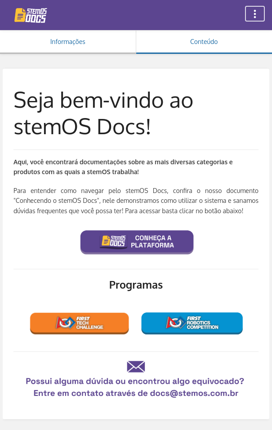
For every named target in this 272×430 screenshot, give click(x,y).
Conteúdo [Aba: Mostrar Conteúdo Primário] (204, 41)
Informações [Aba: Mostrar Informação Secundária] (67, 41)
